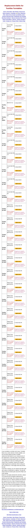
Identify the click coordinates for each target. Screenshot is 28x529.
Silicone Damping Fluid (17, 18)
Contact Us (8, 21)
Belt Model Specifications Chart (14, 514)
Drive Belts (9, 11)
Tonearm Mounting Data (7, 16)
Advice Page (22, 21)
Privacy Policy (15, 21)
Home (4, 11)
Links (4, 21)
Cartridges (13, 13)
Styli (19, 13)
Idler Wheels (15, 11)
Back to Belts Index (14, 512)
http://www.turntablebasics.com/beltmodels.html (13, 509)
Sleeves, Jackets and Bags (18, 19)
